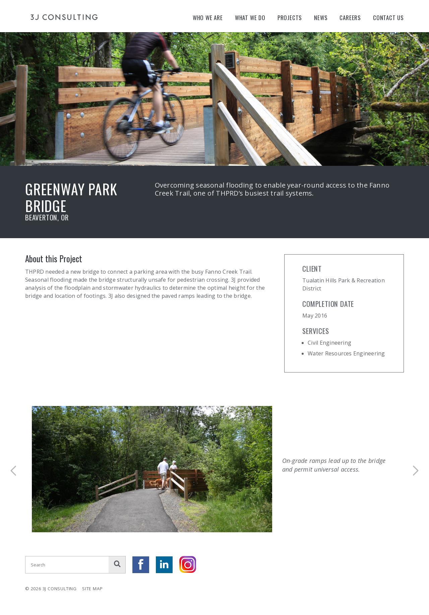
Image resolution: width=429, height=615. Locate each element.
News (320, 17)
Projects (290, 17)
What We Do (250, 17)
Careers (350, 17)
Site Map (92, 589)
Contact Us (388, 17)
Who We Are (208, 17)
